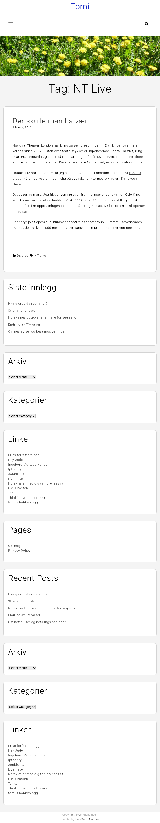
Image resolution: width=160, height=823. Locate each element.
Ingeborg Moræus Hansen (28, 464)
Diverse (23, 255)
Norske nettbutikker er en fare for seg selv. (42, 317)
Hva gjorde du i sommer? (27, 303)
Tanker (13, 493)
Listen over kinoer (130, 157)
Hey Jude (15, 460)
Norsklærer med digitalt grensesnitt (36, 483)
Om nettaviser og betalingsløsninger (37, 331)
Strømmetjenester (22, 310)
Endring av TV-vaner (24, 324)
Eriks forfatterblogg (24, 455)
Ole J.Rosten (18, 488)
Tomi (80, 6)
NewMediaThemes (87, 819)
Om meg (14, 546)
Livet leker (16, 479)
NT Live (40, 255)
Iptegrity (15, 469)
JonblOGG (16, 474)
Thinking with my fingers (27, 497)
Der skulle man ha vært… (54, 121)
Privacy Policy (19, 550)
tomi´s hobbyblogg (23, 502)
